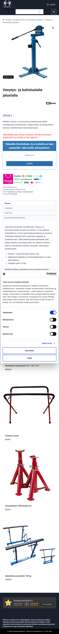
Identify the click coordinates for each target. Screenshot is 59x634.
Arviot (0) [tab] (8, 213)
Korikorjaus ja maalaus (15, 192)
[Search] (29, 11)
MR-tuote (14, 194)
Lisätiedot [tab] (8, 208)
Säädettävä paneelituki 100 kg (18, 576)
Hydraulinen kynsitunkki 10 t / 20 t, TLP (22, 366)
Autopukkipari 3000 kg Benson (18, 506)
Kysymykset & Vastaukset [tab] (15, 218)
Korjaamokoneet (28, 192)
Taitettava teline (12, 436)
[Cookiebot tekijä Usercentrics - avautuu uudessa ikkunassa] (46, 273)
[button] (53, 28)
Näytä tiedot (47, 343)
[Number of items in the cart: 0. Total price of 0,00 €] (50, 4)
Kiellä (29, 358)
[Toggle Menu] (53, 11)
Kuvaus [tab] (7, 203)
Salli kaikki (29, 350)
